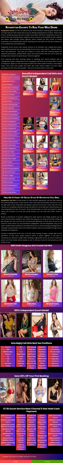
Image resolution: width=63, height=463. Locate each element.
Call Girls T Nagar (7, 175)
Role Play (21, 361)
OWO (21, 359)
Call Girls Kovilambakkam (10, 118)
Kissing (42, 363)
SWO (21, 366)
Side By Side (31, 349)
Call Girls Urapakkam (9, 121)
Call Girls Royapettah (9, 128)
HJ (21, 349)
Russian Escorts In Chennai (11, 78)
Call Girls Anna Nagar (9, 158)
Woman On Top (31, 363)
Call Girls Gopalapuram (9, 98)
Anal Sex (7, 347)
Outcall (21, 356)
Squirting (21, 363)
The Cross (31, 359)
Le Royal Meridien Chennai (21, 440)
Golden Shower (42, 358)
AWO (7, 349)
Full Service (42, 349)
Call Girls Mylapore (8, 189)
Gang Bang (42, 352)
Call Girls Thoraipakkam (10, 115)
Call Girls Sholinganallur (10, 104)
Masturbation (21, 354)
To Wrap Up (55, 361)
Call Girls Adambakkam (9, 185)
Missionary (55, 363)
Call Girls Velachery (8, 179)
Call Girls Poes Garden (9, 91)
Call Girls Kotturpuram (9, 135)
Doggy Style (42, 365)
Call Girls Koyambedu (9, 192)
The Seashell (55, 366)
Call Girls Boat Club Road (10, 88)
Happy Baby (55, 359)
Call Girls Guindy (7, 182)
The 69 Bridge (55, 349)
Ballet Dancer (31, 354)
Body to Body (31, 356)
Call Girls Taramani (8, 94)
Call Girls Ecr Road (8, 152)
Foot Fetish (42, 347)
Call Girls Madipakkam (9, 125)
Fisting (8, 366)
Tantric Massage (31, 347)
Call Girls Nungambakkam (10, 168)
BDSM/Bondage (7, 352)
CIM (8, 359)
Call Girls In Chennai (8, 74)
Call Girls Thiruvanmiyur (10, 141)
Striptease (55, 354)
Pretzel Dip (42, 361)
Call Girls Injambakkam (9, 111)
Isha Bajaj (33, 456)
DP (8, 361)
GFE (21, 347)
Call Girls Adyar (7, 162)
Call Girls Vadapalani (9, 148)
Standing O (55, 356)
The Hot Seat (42, 368)
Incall (21, 352)
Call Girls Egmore (7, 165)
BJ (8, 356)
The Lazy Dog (31, 361)
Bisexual (8, 354)
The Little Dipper (55, 352)
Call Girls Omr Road (8, 172)
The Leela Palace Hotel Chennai (42, 422)
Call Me (16, 461)
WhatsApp (47, 461)
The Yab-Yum (31, 352)
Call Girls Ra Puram (8, 138)
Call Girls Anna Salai (8, 155)
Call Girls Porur (7, 101)
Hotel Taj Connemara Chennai (21, 447)
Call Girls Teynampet (9, 145)
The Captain (55, 347)
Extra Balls (8, 363)
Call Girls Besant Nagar (9, 131)
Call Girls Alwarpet (8, 108)
